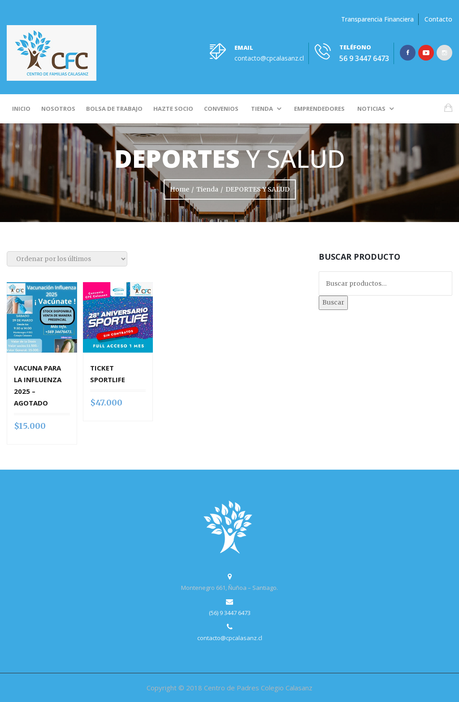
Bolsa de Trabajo (114, 109)
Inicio (21, 109)
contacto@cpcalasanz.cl (269, 58)
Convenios (221, 109)
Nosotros (58, 109)
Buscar (333, 302)
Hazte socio (173, 109)
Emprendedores (319, 109)
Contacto (438, 19)
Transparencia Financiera (377, 19)
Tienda (262, 109)
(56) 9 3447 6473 (230, 613)
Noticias (371, 109)
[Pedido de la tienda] (67, 258)
